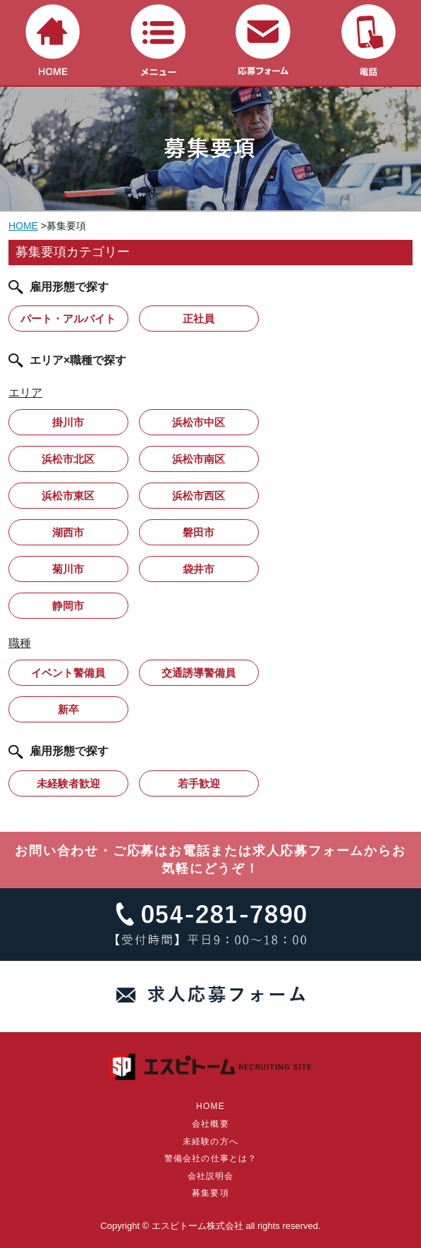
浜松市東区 (68, 496)
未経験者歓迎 (68, 783)
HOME (23, 225)
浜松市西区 (198, 496)
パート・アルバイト (68, 319)
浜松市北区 (68, 459)
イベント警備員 (68, 673)
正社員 (198, 319)
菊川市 (68, 569)
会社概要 (210, 1124)
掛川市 (68, 422)
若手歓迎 (199, 783)
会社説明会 (211, 1176)
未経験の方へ (210, 1141)
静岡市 (68, 606)
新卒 (68, 709)
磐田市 (198, 532)
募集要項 (210, 1193)
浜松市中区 (198, 422)
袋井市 (198, 569)
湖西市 (68, 532)
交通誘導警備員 (198, 673)
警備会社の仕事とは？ (210, 1158)
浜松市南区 (198, 459)
